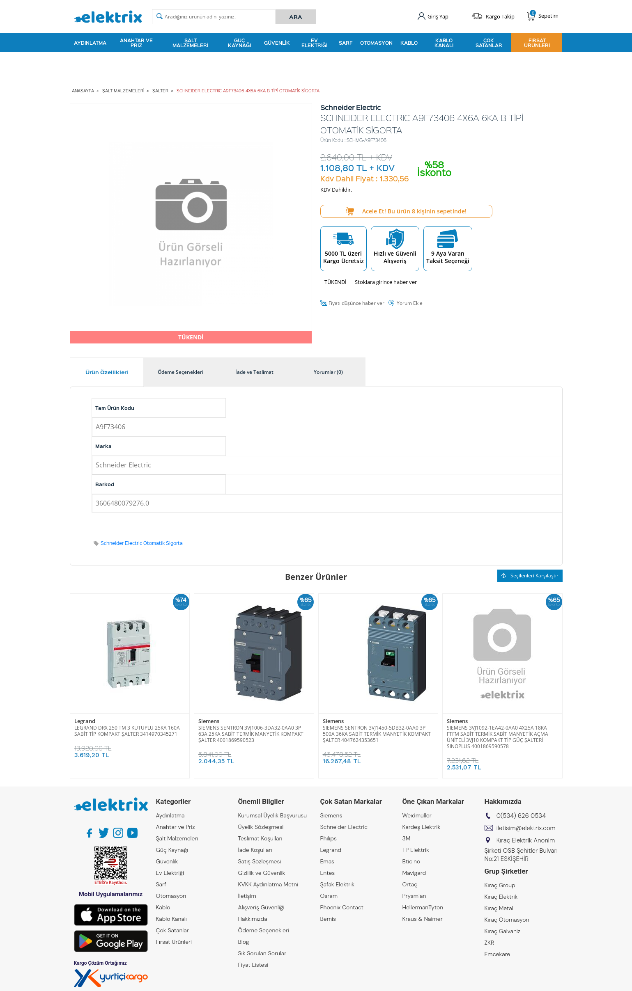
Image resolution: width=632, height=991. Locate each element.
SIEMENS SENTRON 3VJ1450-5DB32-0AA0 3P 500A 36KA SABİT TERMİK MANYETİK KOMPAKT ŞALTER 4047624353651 (377, 734)
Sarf (345, 42)
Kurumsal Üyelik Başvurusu (272, 815)
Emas (327, 861)
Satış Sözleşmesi (259, 861)
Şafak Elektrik (337, 884)
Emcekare (497, 954)
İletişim (247, 895)
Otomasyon (376, 42)
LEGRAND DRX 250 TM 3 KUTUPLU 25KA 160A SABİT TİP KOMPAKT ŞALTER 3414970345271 (127, 731)
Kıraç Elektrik (501, 896)
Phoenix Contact (341, 907)
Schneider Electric (344, 827)
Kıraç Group (500, 885)
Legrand (84, 721)
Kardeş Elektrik (421, 827)
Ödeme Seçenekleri (263, 930)
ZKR (489, 942)
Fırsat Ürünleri (537, 42)
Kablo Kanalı (443, 42)
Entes (327, 873)
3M (406, 838)
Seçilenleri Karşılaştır (529, 575)
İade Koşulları (255, 850)
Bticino (411, 861)
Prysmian (414, 895)
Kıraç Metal (499, 908)
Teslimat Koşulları (260, 838)
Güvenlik (277, 42)
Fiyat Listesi (253, 964)
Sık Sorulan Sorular (262, 953)
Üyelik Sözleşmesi (261, 827)
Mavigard (414, 873)
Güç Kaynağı (239, 42)
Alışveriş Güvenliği (261, 907)
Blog (243, 941)
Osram (329, 895)
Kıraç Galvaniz (503, 931)
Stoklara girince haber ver (386, 282)
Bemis (328, 918)
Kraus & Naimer (422, 918)
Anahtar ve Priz (136, 42)
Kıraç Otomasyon (507, 919)
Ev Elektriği (314, 42)
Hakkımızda (252, 918)
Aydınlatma (90, 42)
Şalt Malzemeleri (190, 42)
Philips (328, 838)
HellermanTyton (423, 907)
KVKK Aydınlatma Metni (268, 884)
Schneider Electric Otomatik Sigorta (142, 543)
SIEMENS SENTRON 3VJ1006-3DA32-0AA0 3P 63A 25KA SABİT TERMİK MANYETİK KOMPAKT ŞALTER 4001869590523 (250, 734)
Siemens (208, 721)
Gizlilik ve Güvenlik (261, 873)
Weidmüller (417, 815)
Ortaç (410, 884)
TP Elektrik (415, 850)
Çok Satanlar (489, 42)
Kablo (409, 42)
